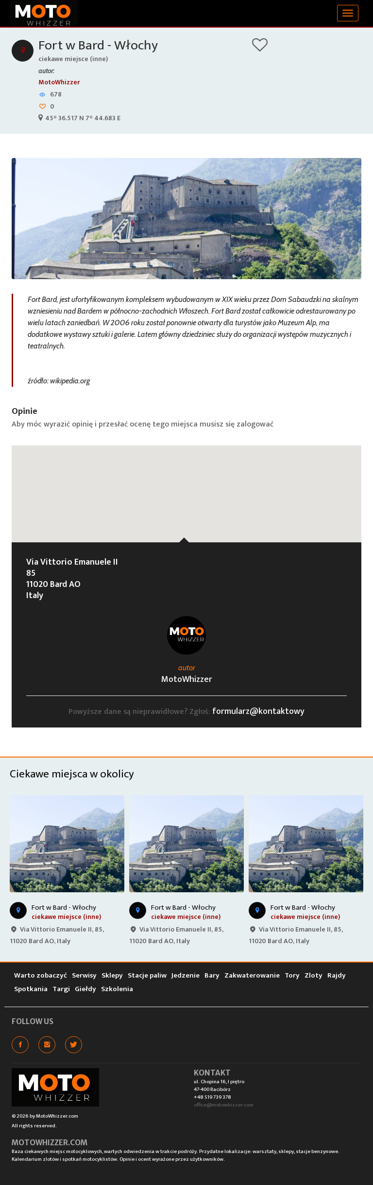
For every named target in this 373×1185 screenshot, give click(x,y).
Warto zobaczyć (40, 975)
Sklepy (112, 975)
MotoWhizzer (59, 82)
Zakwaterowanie (252, 975)
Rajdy (336, 975)
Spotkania (31, 989)
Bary (212, 975)
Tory (292, 975)
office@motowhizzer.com (224, 1105)
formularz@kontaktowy (258, 711)
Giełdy (85, 989)
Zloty (313, 975)
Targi (61, 989)
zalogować (255, 424)
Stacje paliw (147, 975)
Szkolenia (117, 989)
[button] (186, 485)
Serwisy (84, 975)
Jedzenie (185, 975)
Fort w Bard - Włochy (98, 45)
